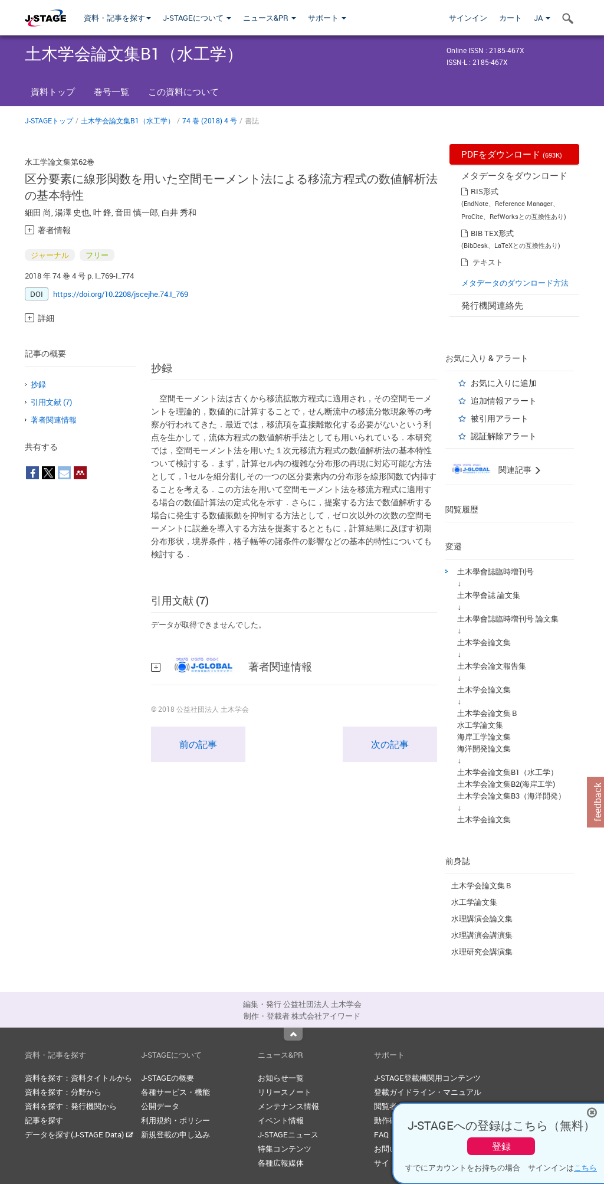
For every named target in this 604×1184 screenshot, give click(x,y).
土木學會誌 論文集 (488, 595)
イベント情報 (281, 1120)
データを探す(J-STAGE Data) (79, 1134)
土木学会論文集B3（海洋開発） (511, 795)
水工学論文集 (480, 724)
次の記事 (390, 744)
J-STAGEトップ (49, 120)
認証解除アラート (504, 435)
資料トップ (53, 91)
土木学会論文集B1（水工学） (128, 120)
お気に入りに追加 (504, 382)
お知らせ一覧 (281, 1077)
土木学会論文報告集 (491, 665)
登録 (501, 1146)
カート (510, 17)
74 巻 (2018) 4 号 (209, 120)
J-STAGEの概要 (167, 1077)
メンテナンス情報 (288, 1106)
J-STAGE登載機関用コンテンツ (427, 1077)
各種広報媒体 (281, 1162)
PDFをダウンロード (511, 154)
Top (293, 1034)
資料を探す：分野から (63, 1092)
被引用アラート (499, 418)
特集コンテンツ (284, 1148)
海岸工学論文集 (484, 736)
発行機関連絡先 (492, 305)
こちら (585, 1167)
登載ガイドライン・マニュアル (427, 1092)
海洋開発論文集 (484, 748)
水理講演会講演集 (482, 935)
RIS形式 (484, 191)
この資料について (183, 91)
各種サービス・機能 (175, 1092)
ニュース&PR (269, 17)
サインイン (468, 17)
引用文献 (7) (51, 402)
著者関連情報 (54, 419)
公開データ (160, 1106)
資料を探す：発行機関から (71, 1106)
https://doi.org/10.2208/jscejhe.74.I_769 (120, 294)
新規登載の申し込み (175, 1134)
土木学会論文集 (484, 642)
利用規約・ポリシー (175, 1120)
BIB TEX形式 (492, 233)
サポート (327, 17)
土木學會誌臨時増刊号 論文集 (508, 618)
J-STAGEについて (197, 17)
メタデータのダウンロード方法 (515, 282)
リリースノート (284, 1092)
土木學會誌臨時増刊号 (495, 571)
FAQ (381, 1134)
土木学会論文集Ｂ (487, 713)
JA (542, 17)
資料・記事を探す (117, 17)
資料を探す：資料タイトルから (78, 1077)
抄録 (38, 384)
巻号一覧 (111, 91)
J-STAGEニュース (288, 1134)
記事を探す (44, 1120)
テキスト (487, 262)
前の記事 (198, 744)
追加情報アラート (504, 400)
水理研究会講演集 (482, 951)
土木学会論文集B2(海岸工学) (506, 784)
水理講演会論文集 (482, 918)
